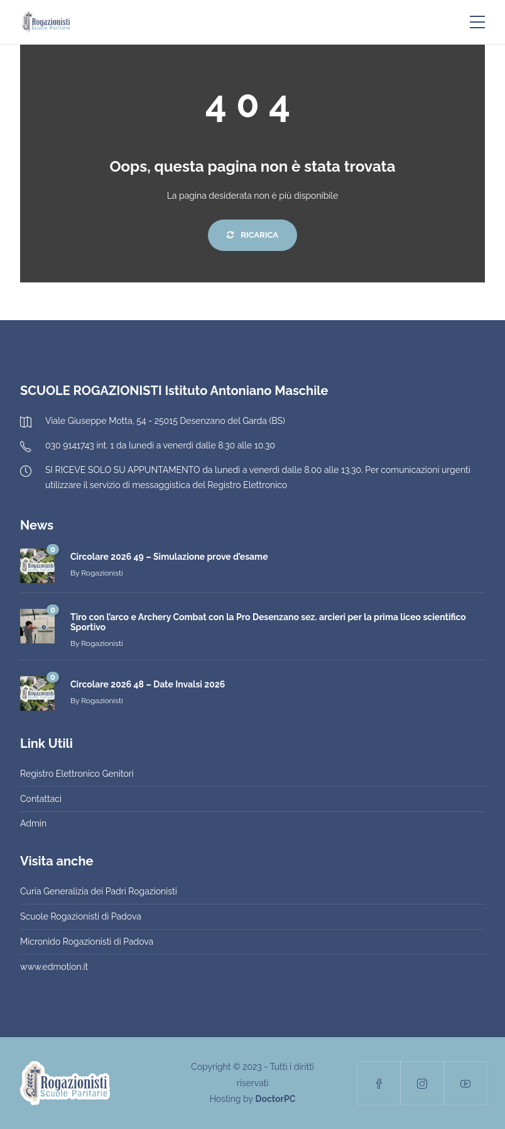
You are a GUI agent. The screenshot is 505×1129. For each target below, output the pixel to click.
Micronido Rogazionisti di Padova (86, 942)
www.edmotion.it (54, 967)
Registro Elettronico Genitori (77, 774)
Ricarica (252, 235)
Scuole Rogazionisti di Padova (80, 916)
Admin (33, 823)
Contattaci (41, 799)
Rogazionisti (101, 573)
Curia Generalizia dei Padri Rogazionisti (98, 891)
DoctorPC (275, 1099)
